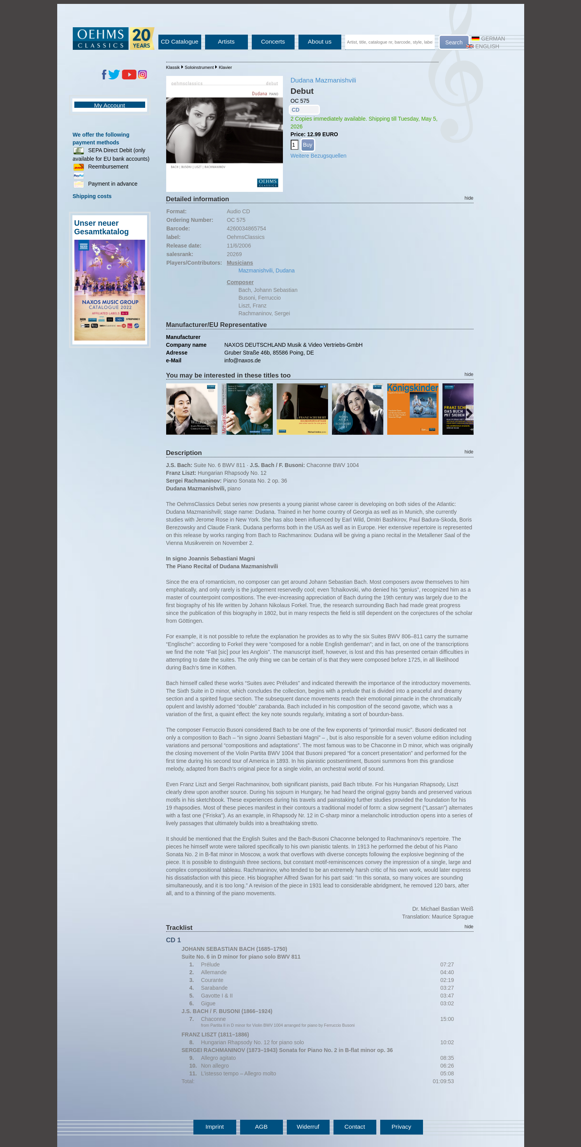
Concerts (273, 41)
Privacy (401, 1126)
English (482, 46)
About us (320, 41)
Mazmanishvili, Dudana (267, 270)
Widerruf (308, 1126)
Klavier (225, 67)
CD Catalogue (179, 41)
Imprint (214, 1126)
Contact (354, 1126)
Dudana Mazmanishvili (323, 80)
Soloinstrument (199, 67)
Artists (226, 41)
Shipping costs (92, 196)
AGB (261, 1126)
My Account (109, 105)
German (488, 38)
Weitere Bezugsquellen (319, 156)
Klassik (173, 67)
